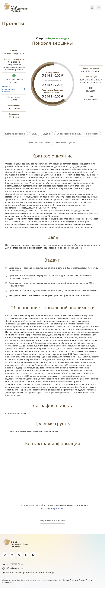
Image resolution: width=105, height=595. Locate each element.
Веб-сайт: (46, 515)
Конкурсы (20, 17)
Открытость (81, 17)
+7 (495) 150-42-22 (12, 570)
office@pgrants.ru (12, 575)
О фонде (7, 17)
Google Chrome (85, 587)
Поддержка (8, 24)
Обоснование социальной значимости (77, 144)
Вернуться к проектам (52, 527)
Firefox (9, 589)
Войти (97, 7)
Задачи (47, 144)
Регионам (66, 17)
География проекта (39, 151)
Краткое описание (15, 144)
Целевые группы (65, 151)
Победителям (50, 17)
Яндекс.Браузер (70, 587)
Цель (34, 144)
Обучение (97, 17)
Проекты (34, 17)
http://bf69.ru (57, 515)
